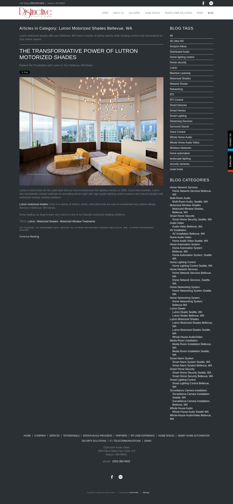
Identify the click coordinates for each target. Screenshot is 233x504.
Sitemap (146, 492)
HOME (27, 435)
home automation (180, 153)
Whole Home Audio (181, 137)
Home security (178, 62)
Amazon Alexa (178, 46)
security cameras (179, 164)
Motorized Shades (47, 221)
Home (105, 13)
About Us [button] (118, 13)
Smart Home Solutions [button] (178, 13)
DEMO (147, 440)
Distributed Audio (179, 51)
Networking (176, 89)
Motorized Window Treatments (77, 221)
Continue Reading (29, 236)
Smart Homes (178, 110)
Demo (200, 13)
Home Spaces (152, 13)
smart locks (176, 169)
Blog (211, 13)
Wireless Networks (180, 148)
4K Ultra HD (177, 41)
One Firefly (134, 492)
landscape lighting (180, 158)
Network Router (179, 83)
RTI (172, 94)
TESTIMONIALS (71, 435)
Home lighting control (182, 57)
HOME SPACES (166, 435)
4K (171, 35)
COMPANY (40, 435)
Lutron (31, 221)
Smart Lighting (178, 115)
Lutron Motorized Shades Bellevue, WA (101, 228)
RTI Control (176, 99)
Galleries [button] (134, 13)
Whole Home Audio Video (184, 142)
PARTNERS (121, 435)
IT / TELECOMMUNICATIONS (125, 440)
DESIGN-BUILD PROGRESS (97, 435)
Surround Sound (179, 126)
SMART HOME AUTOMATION (194, 435)
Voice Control (177, 131)
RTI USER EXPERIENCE (143, 435)
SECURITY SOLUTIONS (94, 440)
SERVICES (54, 435)
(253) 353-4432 (37, 3)
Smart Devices (178, 105)
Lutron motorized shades (33, 204)
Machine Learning (180, 73)
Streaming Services (181, 121)
